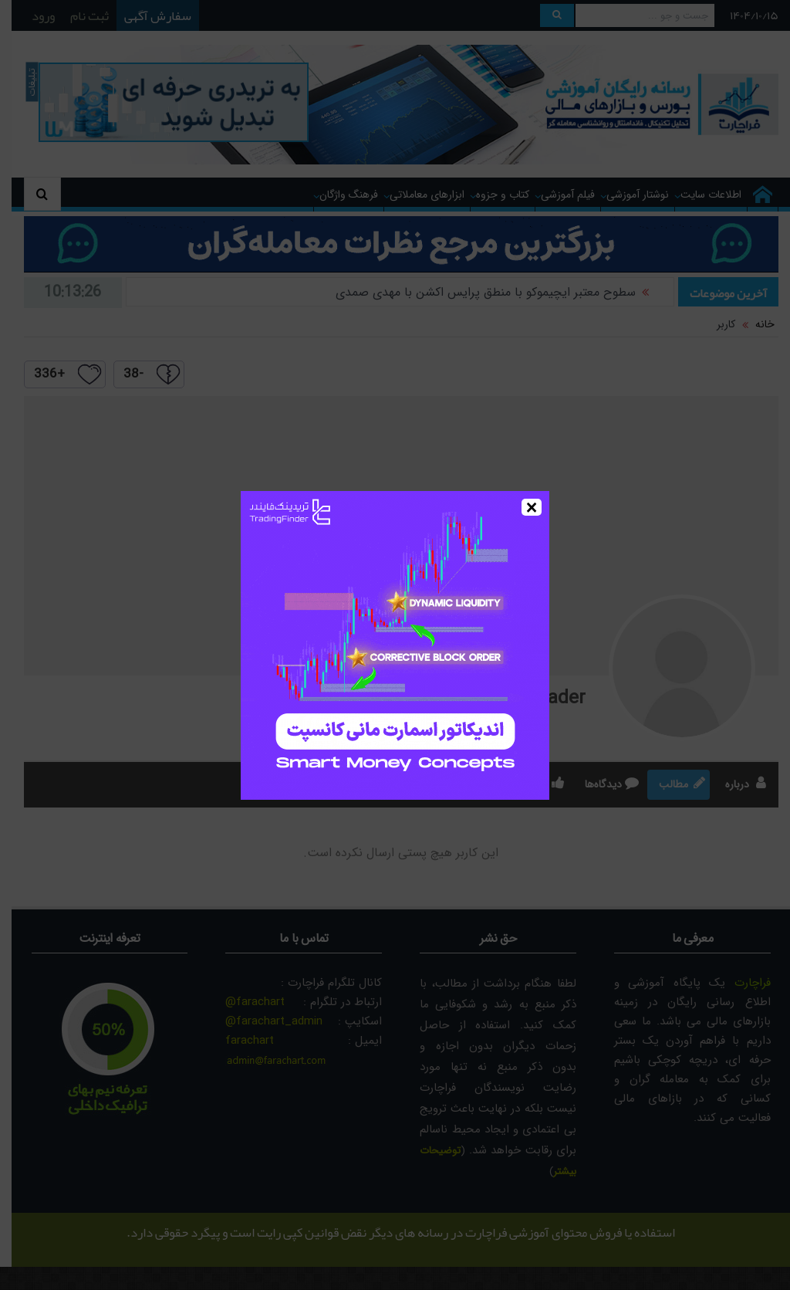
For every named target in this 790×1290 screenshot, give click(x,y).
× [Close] (532, 507)
